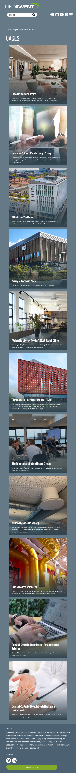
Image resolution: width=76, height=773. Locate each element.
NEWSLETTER (32, 767)
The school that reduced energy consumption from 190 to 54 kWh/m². (34, 285)
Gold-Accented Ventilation (24, 587)
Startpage (12, 29)
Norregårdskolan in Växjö (24, 281)
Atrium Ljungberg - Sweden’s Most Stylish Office (35, 340)
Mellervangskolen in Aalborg (25, 523)
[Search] (21, 15)
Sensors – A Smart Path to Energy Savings (32, 153)
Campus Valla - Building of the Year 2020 (31, 400)
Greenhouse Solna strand (24, 94)
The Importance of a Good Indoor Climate (31, 464)
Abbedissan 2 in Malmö (22, 217)
